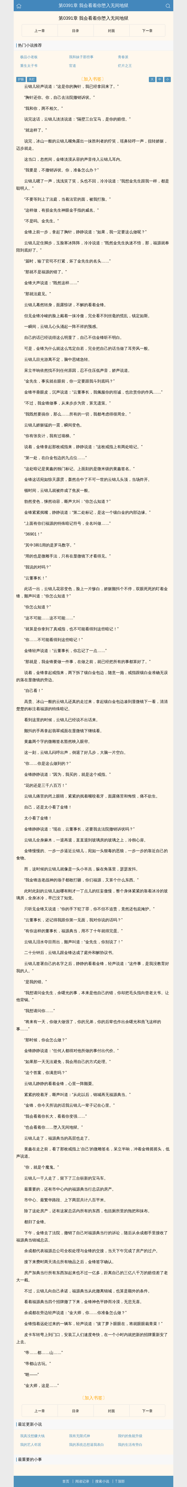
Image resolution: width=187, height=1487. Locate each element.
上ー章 (39, 31)
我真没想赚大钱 (32, 1436)
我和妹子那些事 (81, 57)
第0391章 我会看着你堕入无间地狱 (93, 5)
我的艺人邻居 (30, 1445)
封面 (111, 31)
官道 (72, 66)
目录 (75, 31)
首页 (65, 1481)
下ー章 (147, 31)
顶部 (120, 1481)
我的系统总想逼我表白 (86, 1445)
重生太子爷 (29, 66)
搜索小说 (102, 1481)
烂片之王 (125, 66)
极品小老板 (29, 57)
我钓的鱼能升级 (130, 1436)
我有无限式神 (79, 1436)
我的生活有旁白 (130, 1445)
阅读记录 (82, 1481)
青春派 (123, 57)
